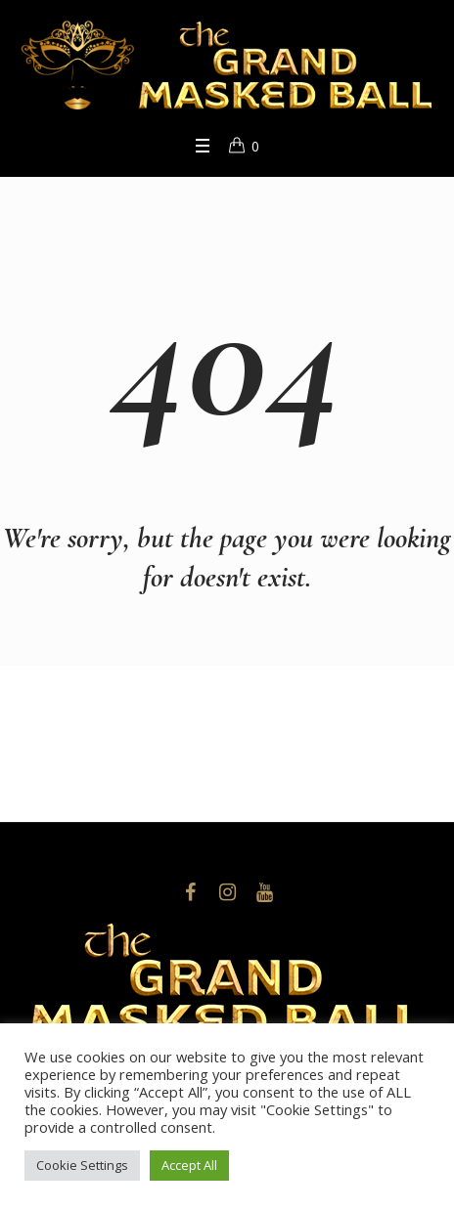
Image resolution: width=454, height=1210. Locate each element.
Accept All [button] (189, 1165)
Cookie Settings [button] (82, 1165)
